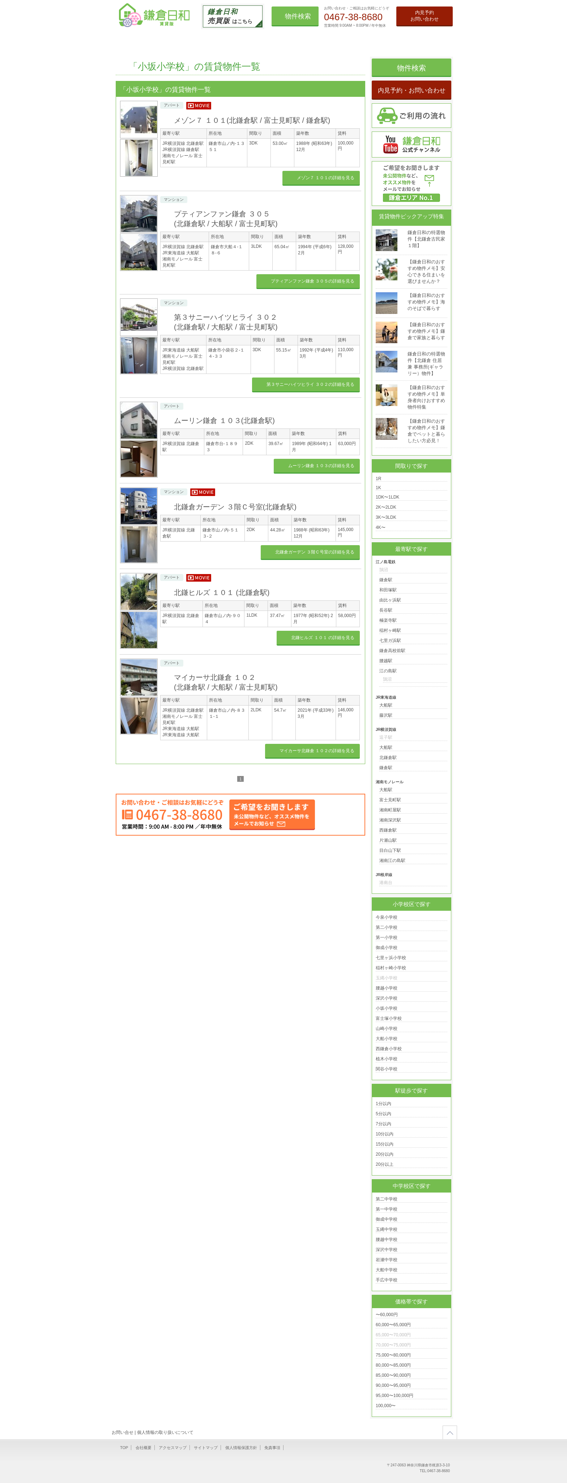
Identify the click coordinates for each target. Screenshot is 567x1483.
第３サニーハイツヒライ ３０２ (310, 384)
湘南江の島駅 (392, 860)
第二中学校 (386, 1199)
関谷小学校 (386, 1069)
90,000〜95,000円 (393, 1385)
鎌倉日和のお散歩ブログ (385, 40)
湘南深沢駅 (390, 820)
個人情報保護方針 (241, 1447)
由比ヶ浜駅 (390, 600)
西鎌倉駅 (388, 830)
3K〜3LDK (386, 517)
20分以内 (384, 1154)
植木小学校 (386, 1058)
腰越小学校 (386, 988)
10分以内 (384, 1134)
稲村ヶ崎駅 (390, 630)
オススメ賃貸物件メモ (314, 40)
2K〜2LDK (386, 507)
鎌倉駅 (385, 579)
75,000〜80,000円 (393, 1355)
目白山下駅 (390, 850)
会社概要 (144, 1447)
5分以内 (383, 1113)
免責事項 (272, 1447)
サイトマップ (206, 1447)
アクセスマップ (173, 1447)
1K (378, 487)
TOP (127, 40)
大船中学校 (386, 1269)
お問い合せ (122, 1432)
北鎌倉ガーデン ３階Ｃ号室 (235, 507)
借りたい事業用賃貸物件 (239, 40)
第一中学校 (386, 1209)
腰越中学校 (386, 1239)
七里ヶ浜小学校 (391, 957)
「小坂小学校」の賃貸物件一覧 (194, 66)
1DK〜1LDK (387, 497)
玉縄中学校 (386, 1229)
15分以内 (384, 1144)
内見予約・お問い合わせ (412, 90)
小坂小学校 (386, 1008)
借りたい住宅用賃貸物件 (172, 40)
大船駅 (385, 705)
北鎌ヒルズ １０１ (221, 592)
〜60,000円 (387, 1314)
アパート (172, 105)
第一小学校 (386, 937)
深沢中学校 (386, 1249)
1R (378, 478)
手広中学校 (386, 1279)
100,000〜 (386, 1405)
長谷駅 (385, 610)
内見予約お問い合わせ (424, 16)
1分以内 (383, 1103)
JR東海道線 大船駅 (180, 252)
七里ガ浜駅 (390, 640)
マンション (174, 199)
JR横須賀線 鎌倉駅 (180, 149)
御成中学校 (386, 1219)
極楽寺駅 (388, 620)
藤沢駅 (385, 715)
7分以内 (383, 1123)
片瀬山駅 (388, 840)
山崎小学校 (386, 1028)
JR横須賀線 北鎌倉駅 (183, 143)
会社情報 (433, 40)
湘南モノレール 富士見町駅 (182, 158)
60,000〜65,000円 (393, 1324)
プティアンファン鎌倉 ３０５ (312, 281)
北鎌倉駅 (388, 757)
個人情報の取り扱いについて (165, 1432)
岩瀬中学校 (386, 1259)
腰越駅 (385, 660)
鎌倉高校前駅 (392, 650)
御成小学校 (386, 947)
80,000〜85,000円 (393, 1365)
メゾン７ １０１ (252, 120)
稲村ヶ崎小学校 (391, 967)
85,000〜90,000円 (393, 1375)
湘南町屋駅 (390, 809)
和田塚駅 (388, 589)
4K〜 (380, 527)
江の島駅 (388, 670)
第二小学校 (386, 927)
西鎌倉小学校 (389, 1048)
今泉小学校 (386, 917)
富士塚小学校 (389, 1018)
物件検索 (298, 16)
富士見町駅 (390, 799)
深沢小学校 (386, 998)
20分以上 (384, 1164)
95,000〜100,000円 (394, 1395)
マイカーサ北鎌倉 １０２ (317, 750)
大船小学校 (386, 1038)
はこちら (230, 16)
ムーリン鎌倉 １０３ (224, 420)
